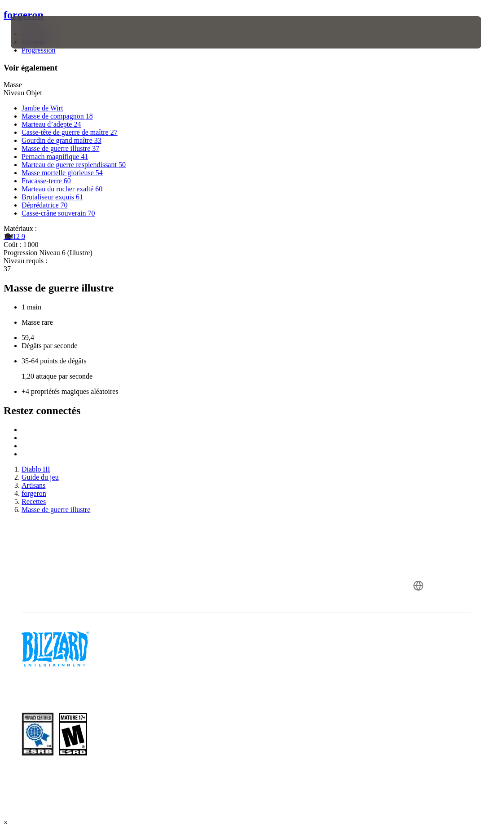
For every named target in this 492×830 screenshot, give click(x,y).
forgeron (24, 15)
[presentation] (38, 32)
